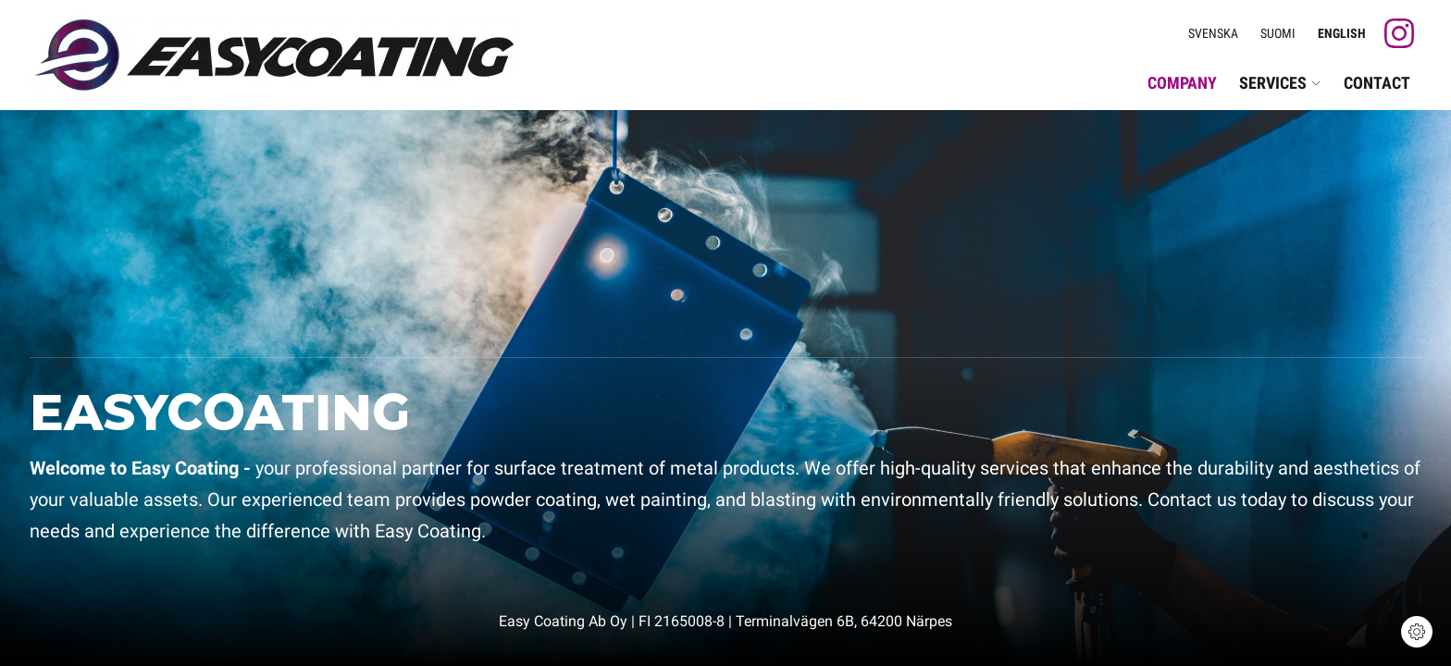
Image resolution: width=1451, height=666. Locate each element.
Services (1280, 82)
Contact (1377, 82)
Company (1182, 82)
